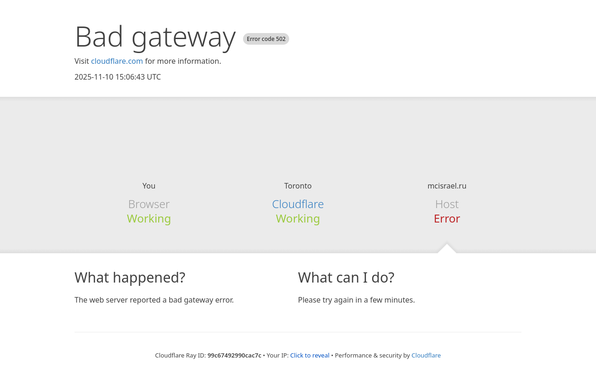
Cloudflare (298, 203)
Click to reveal (309, 355)
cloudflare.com (117, 61)
